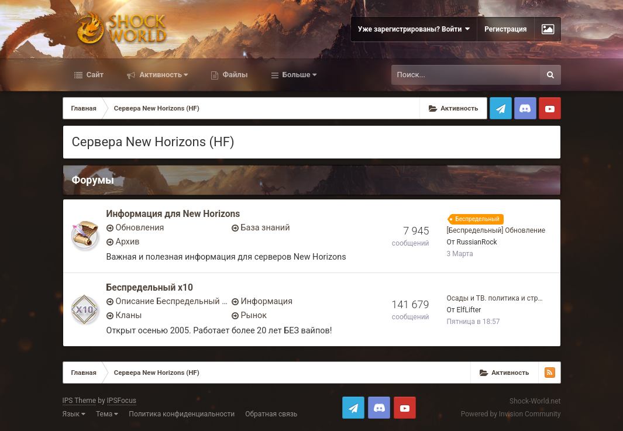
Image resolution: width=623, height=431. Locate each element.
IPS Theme (80, 400)
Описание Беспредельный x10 (172, 301)
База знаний (265, 228)
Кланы (129, 315)
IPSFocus (121, 400)
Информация (267, 301)
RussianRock (477, 242)
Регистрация (505, 29)
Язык (74, 414)
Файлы (234, 74)
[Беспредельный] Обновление (496, 230)
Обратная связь (271, 414)
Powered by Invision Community (511, 414)
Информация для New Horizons (173, 214)
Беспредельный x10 (149, 287)
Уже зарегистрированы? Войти (414, 29)
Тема (107, 414)
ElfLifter (469, 310)
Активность (162, 74)
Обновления (140, 228)
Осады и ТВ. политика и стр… (495, 298)
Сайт (94, 74)
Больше (298, 74)
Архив (128, 242)
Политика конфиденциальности (182, 414)
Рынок (254, 315)
